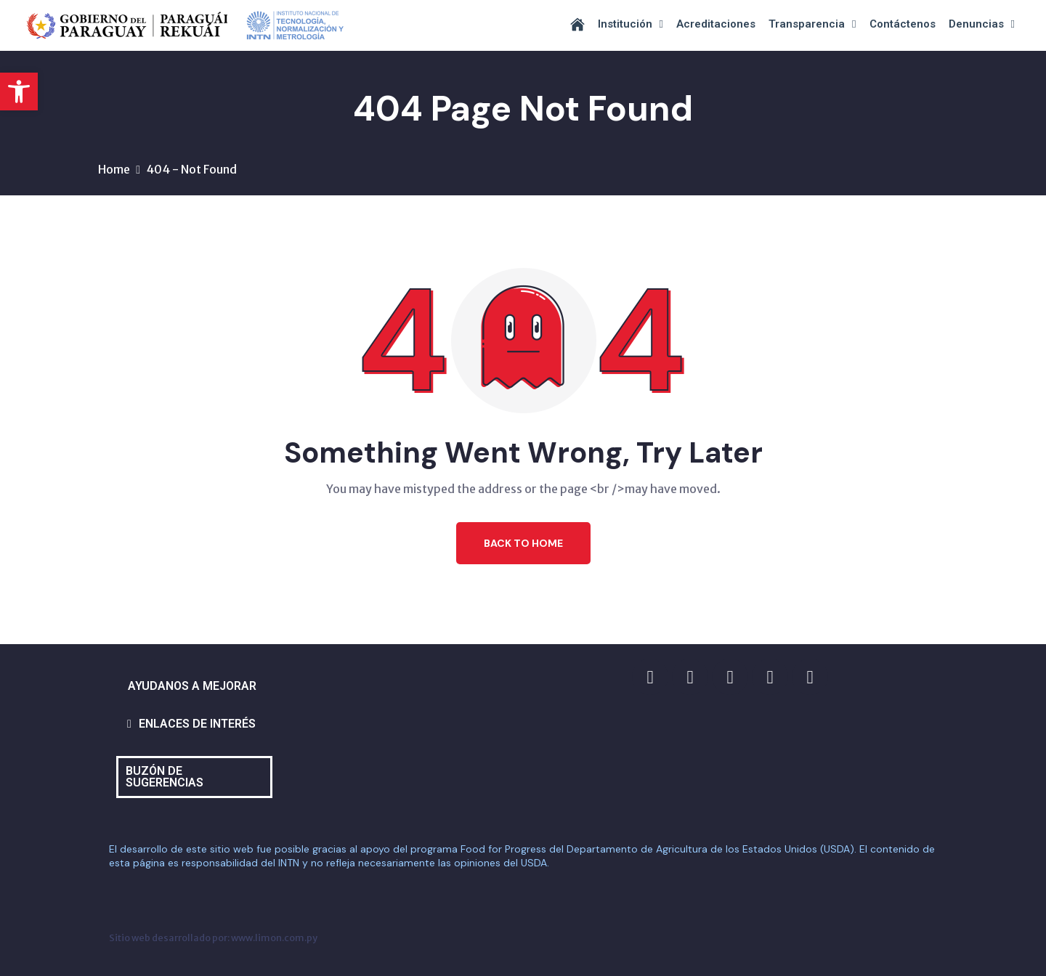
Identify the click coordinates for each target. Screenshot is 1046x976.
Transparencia (812, 24)
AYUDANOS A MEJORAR (192, 686)
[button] (19, 91)
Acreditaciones (715, 23)
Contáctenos (902, 23)
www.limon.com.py (274, 937)
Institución (630, 24)
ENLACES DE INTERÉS (197, 724)
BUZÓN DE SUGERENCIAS (164, 776)
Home (114, 169)
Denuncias (982, 24)
